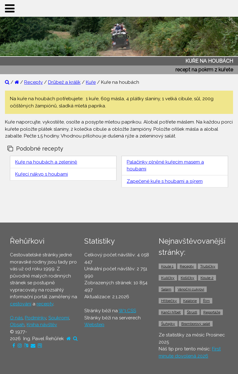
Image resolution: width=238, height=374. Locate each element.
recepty (45, 304)
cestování (20, 304)
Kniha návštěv (42, 324)
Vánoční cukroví (191, 289)
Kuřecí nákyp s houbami (41, 174)
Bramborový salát (195, 324)
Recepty (33, 82)
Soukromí (58, 318)
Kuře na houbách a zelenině (46, 162)
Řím (206, 301)
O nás (16, 318)
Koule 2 (207, 278)
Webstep (94, 324)
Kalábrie (190, 301)
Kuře (91, 82)
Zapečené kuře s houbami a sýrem (165, 181)
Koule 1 (167, 266)
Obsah (17, 324)
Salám (166, 289)
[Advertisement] (119, 206)
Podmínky (35, 318)
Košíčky (187, 278)
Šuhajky (168, 324)
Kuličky (167, 278)
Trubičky (207, 266)
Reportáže (211, 312)
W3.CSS (127, 310)
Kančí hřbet (171, 312)
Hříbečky (169, 301)
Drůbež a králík (64, 82)
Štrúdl (192, 312)
